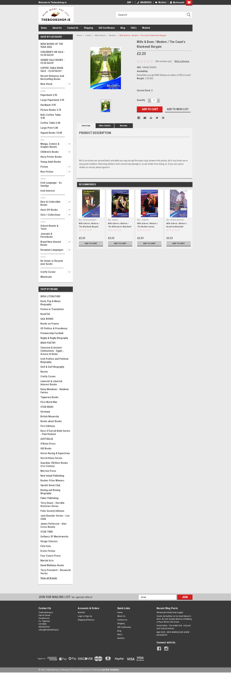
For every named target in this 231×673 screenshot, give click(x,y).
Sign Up (88, 616)
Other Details (105, 125)
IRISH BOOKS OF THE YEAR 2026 (51, 45)
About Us (57, 27)
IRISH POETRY (48, 342)
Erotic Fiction (47, 550)
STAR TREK (46, 531)
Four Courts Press (50, 555)
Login (80, 616)
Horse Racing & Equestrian (55, 453)
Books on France (49, 323)
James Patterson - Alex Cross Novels (53, 525)
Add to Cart (91, 243)
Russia (44, 371)
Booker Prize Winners (52, 480)
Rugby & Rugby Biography (54, 338)
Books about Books (51, 421)
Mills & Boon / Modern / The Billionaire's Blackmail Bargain (119, 226)
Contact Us (72, 27)
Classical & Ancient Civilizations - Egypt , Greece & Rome (52, 351)
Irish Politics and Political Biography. (54, 360)
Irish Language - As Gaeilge (51, 184)
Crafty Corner (48, 271)
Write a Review (181, 61)
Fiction (44, 166)
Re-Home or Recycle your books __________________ (52, 263)
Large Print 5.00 (49, 127)
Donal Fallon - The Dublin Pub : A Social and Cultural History (174, 627)
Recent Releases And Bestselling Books (52, 77)
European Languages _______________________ (52, 252)
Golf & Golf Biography (52, 366)
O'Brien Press (48, 443)
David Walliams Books (52, 565)
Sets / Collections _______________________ (52, 217)
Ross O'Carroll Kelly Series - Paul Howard (55, 432)
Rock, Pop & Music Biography (50, 303)
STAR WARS (46, 406)
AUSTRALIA (46, 438)
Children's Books (49, 151)
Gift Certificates (107, 27)
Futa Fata (45, 546)
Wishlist (160, 2)
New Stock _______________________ (52, 87)
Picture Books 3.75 (50, 109)
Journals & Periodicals (46, 235)
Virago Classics (49, 541)
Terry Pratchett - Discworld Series (55, 572)
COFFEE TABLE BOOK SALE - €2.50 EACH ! (51, 69)
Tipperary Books (49, 397)
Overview (86, 125)
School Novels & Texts (49, 227)
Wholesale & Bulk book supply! (170, 612)
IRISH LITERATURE (50, 296)
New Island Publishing (52, 475)
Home (44, 27)
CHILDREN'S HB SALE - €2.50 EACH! (52, 53)
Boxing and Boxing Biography (50, 492)
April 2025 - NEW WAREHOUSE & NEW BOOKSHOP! (173, 633)
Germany (45, 411)
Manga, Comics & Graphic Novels (49, 145)
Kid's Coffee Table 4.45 (50, 116)
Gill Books (45, 448)
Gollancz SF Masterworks (54, 536)
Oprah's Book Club (50, 485)
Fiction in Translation (52, 309)
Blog (122, 27)
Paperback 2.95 (48, 95)
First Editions (47, 426)
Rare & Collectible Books (50, 203)
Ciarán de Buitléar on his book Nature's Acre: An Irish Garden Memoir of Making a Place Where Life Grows (174, 619)
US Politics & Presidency (53, 328)
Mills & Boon (100, 35)
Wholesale (46, 276)
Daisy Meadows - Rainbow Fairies (54, 391)
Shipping (88, 27)
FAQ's (134, 27)
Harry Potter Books (51, 156)
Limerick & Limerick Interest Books (51, 383)
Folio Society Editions (52, 510)
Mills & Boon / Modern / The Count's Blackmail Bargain (142, 35)
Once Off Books (49, 209)
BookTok (45, 314)
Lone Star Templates (110, 670)
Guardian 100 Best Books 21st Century (54, 464)
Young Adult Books (50, 161)
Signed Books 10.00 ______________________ (52, 135)
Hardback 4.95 (48, 104)
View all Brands (48, 578)
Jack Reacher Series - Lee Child (55, 517)
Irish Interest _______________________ (52, 193)
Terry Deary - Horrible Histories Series (52, 504)
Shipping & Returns (86, 620)
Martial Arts (47, 560)
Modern (112, 35)
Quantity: (141, 100)
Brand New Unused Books (50, 243)
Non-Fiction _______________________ (52, 174)
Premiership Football (51, 333)
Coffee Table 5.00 (50, 122)
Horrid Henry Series (51, 458)
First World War (48, 402)
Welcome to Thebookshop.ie (52, 2)
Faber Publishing (49, 498)
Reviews (123, 125)
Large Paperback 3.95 (52, 99)
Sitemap (64, 670)
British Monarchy (49, 416)
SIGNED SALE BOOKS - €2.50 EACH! (52, 61)
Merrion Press (48, 470)
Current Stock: (144, 90)
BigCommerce (84, 670)
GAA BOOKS (46, 318)
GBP (130, 2)
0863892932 (144, 2)
